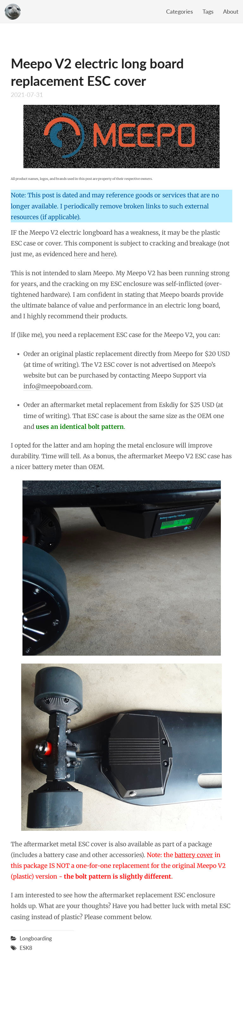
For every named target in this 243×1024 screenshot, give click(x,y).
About (230, 11)
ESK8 (26, 947)
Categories (179, 11)
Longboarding (36, 938)
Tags (208, 11)
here (80, 254)
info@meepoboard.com (57, 386)
